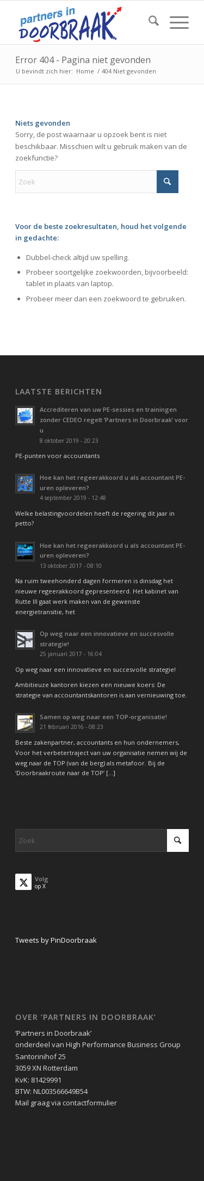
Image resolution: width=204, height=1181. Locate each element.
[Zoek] (148, 22)
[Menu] (174, 22)
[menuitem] (148, 22)
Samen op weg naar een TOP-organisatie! (103, 717)
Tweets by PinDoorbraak (56, 940)
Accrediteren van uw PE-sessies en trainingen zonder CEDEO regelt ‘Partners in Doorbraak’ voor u (114, 419)
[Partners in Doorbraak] (84, 22)
